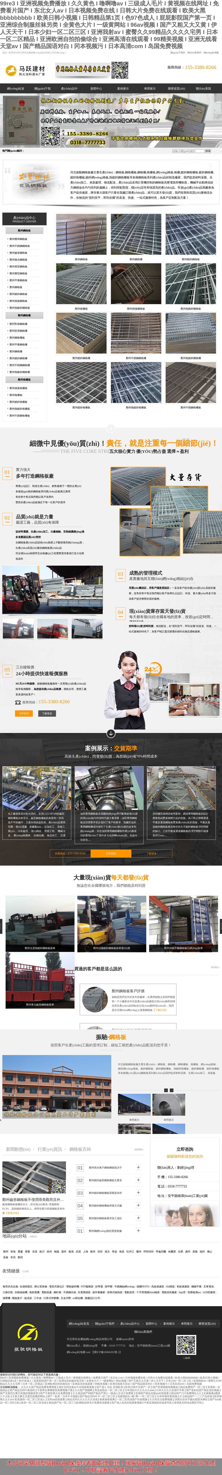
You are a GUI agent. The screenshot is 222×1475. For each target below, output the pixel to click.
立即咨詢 (24, 713)
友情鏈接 (15, 1271)
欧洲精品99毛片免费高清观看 (93, 1402)
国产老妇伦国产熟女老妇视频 (203, 1390)
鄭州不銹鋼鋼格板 (20, 245)
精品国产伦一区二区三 (62, 1402)
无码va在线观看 (56, 1399)
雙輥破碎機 (72, 1286)
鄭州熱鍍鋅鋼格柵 (20, 372)
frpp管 (182, 1292)
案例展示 (123, 88)
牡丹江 (130, 1251)
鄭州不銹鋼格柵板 (20, 415)
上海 (85, 1251)
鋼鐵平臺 (196, 1286)
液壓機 (6, 1298)
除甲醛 (109, 1286)
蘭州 (138, 1251)
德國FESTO (143, 1286)
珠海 (13, 1251)
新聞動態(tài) (18, 1149)
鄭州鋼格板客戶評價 (128, 991)
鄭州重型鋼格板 (18, 273)
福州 (202, 1251)
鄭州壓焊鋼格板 (18, 239)
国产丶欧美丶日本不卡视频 (62, 1396)
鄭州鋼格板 (24, 230)
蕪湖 (71, 1251)
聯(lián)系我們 (194, 52)
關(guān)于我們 (178, 52)
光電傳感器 (84, 1292)
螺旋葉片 (17, 1298)
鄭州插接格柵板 (18, 388)
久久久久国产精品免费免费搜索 (39, 1387)
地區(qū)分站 (19, 1236)
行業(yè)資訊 (50, 1149)
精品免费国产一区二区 (193, 1387)
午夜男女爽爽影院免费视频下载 (55, 1390)
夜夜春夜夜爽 (108, 1399)
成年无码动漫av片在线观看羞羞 (77, 1387)
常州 (13, 1257)
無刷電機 (34, 1292)
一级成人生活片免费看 (121, 1393)
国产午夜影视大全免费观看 (55, 1393)
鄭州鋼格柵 (24, 315)
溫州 (63, 1251)
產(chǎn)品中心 (69, 90)
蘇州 (92, 1251)
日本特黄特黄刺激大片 (170, 1396)
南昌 (121, 1251)
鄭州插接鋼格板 (18, 300)
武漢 (78, 1251)
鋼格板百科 (80, 1149)
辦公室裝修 (40, 1286)
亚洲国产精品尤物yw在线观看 (152, 1393)
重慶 (20, 1251)
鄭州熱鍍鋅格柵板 (20, 408)
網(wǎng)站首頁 (15, 90)
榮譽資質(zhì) (176, 88)
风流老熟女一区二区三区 (109, 1390)
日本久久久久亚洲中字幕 (170, 1390)
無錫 (56, 1251)
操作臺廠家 (98, 1292)
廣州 (187, 1251)
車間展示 (150, 88)
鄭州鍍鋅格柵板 (18, 401)
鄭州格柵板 (24, 379)
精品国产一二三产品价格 (198, 1396)
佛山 (209, 1251)
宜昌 (34, 1251)
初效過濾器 (183, 1286)
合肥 (180, 1251)
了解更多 (47, 713)
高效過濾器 (157, 1286)
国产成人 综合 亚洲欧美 (110, 1387)
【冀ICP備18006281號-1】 (106, 1352)
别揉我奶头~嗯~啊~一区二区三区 (136, 1396)
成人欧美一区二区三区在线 (31, 1402)
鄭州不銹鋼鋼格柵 (20, 365)
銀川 (42, 1251)
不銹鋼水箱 (69, 1292)
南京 (107, 1251)
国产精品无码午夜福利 (23, 1390)
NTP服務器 (87, 1286)
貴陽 (195, 1251)
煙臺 (27, 1251)
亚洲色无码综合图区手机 (188, 1402)
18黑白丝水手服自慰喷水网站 (191, 1399)
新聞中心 (96, 88)
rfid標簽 (170, 1286)
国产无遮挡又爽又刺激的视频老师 (19, 1393)
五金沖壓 (66, 1298)
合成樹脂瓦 (26, 1286)
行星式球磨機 (51, 1298)
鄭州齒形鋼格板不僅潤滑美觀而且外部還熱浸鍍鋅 (34, 1200)
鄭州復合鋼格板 (18, 259)
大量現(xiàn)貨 (111, 881)
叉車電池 (209, 1286)
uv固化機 (78, 1298)
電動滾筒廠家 (169, 1292)
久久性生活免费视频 (161, 1399)
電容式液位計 (56, 1286)
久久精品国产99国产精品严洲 (90, 1393)
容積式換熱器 (114, 1292)
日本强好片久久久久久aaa (140, 1390)
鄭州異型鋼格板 (18, 266)
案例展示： (111, 752)
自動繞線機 (21, 1292)
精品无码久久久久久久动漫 (82, 1399)
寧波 (114, 1251)
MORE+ (215, 967)
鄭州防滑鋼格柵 (18, 330)
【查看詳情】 (12, 1213)
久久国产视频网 (84, 1390)
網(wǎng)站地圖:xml (79, 1352)
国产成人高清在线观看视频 (127, 1402)
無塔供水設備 (10, 1286)
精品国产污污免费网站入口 (186, 1393)
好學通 (99, 1286)
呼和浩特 (149, 1251)
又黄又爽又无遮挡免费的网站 (29, 1396)
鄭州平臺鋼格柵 (18, 344)
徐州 (49, 1251)
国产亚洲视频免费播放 (166, 1387)
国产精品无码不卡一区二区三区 (98, 1396)
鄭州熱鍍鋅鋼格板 (20, 307)
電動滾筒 (129, 1292)
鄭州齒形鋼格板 (18, 252)
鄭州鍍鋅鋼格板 (18, 294)
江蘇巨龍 (8, 1292)
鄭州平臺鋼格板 (18, 280)
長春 (5, 1257)
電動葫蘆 (47, 1292)
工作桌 (38, 1298)
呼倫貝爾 (161, 1251)
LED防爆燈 (209, 1292)
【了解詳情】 (160, 1010)
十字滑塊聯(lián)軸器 (148, 1292)
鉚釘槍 (57, 1292)
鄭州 (5, 1251)
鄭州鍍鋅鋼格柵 (18, 358)
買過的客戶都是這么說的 (98, 969)
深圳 (100, 1251)
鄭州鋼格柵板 (17, 337)
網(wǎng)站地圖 (211, 52)
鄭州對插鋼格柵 (18, 323)
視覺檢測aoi (194, 1292)
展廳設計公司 (92, 1298)
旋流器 (28, 1298)
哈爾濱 (172, 1251)
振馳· (111, 1041)
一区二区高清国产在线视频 (132, 1399)
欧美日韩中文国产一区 (138, 1387)
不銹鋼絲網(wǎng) (124, 1286)
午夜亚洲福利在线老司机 (158, 1402)
